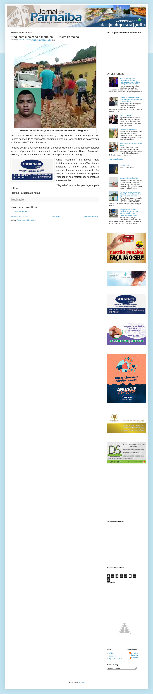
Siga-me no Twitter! (115, 659)
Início (111, 653)
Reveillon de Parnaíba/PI (128, 129)
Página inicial (55, 216)
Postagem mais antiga (90, 216)
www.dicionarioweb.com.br (124, 544)
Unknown (134, 658)
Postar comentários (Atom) (26, 220)
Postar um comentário (21, 212)
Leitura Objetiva (125, 115)
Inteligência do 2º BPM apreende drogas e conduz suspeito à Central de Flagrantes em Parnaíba (129, 212)
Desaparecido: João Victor (129, 178)
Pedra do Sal (124, 165)
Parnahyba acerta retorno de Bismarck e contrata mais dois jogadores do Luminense (130, 194)
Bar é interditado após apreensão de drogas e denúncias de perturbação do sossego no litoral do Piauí (130, 81)
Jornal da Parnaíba (134, 654)
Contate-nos (113, 656)
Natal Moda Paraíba (116, 159)
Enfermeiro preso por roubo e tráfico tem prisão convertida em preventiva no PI (131, 100)
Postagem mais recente (19, 216)
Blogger (81, 682)
